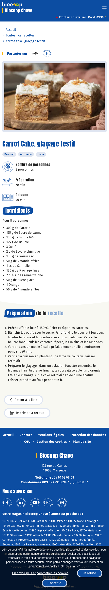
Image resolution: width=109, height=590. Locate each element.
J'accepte (54, 583)
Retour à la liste (23, 400)
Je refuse (89, 573)
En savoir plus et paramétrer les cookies (40, 573)
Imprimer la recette (27, 413)
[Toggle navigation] (104, 9)
